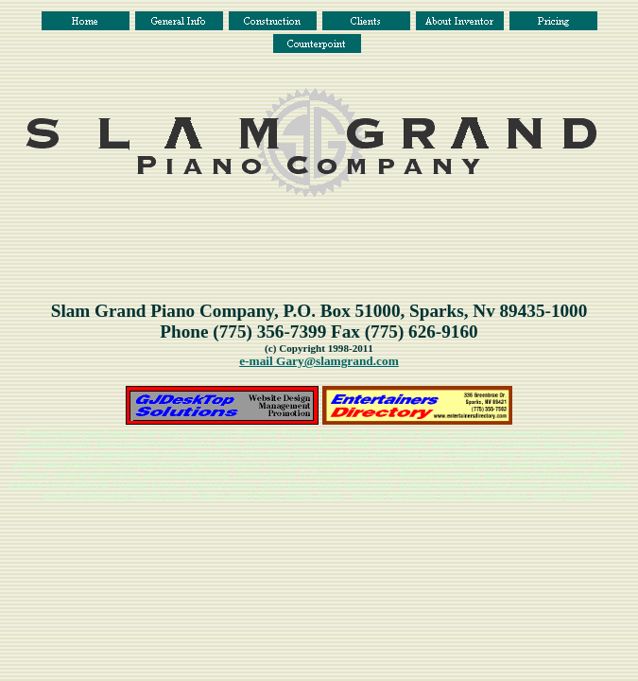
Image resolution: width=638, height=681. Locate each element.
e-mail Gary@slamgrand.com (319, 361)
